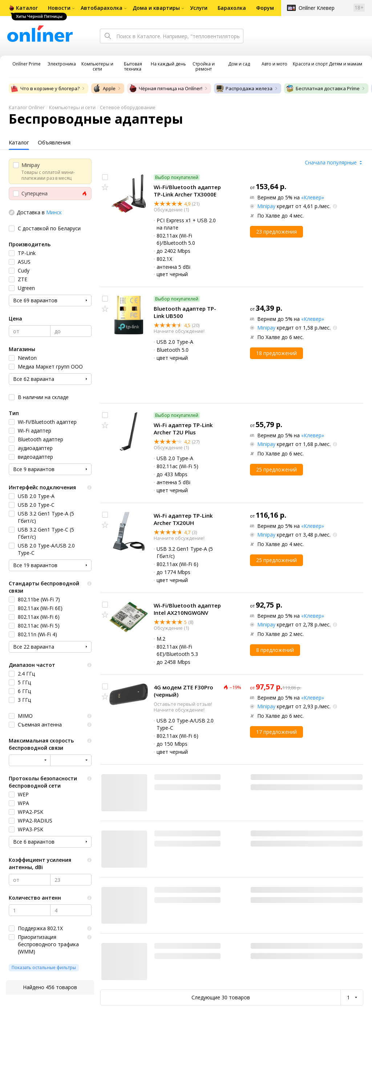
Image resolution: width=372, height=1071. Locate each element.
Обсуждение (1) (171, 209)
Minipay (266, 206)
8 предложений (275, 649)
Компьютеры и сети (72, 107)
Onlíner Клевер (317, 7)
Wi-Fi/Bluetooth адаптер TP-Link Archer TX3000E (187, 190)
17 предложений (276, 731)
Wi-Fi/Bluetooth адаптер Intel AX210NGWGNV (187, 609)
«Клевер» (312, 197)
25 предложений (276, 469)
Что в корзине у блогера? (45, 88)
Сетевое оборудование (127, 107)
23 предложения (276, 231)
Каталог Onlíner (27, 107)
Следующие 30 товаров (220, 997)
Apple (104, 88)
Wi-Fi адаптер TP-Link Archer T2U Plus (183, 428)
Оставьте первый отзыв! (183, 704)
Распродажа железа (243, 88)
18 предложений (276, 353)
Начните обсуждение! (179, 331)
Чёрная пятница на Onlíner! (165, 88)
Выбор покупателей (176, 177)
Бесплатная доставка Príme (323, 88)
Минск (54, 212)
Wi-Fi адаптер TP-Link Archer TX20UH (183, 519)
